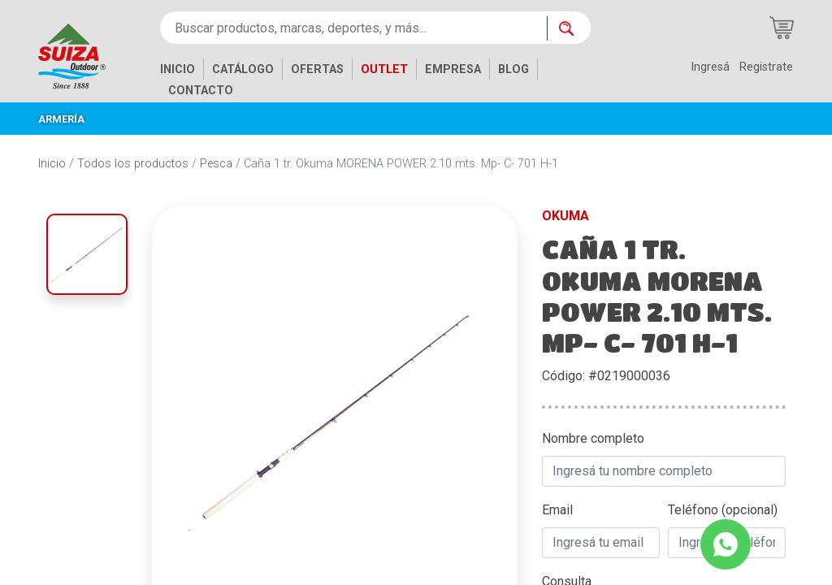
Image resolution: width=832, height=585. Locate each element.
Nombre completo (593, 438)
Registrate (766, 67)
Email (557, 510)
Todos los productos (132, 164)
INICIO (177, 69)
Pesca (216, 164)
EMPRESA (453, 69)
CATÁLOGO (243, 69)
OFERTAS (317, 69)
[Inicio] (84, 55)
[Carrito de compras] (781, 27)
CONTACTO (200, 91)
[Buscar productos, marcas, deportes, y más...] (353, 27)
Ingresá (710, 67)
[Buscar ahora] (569, 28)
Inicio (52, 164)
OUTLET (384, 69)
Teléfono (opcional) (723, 510)
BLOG (513, 69)
